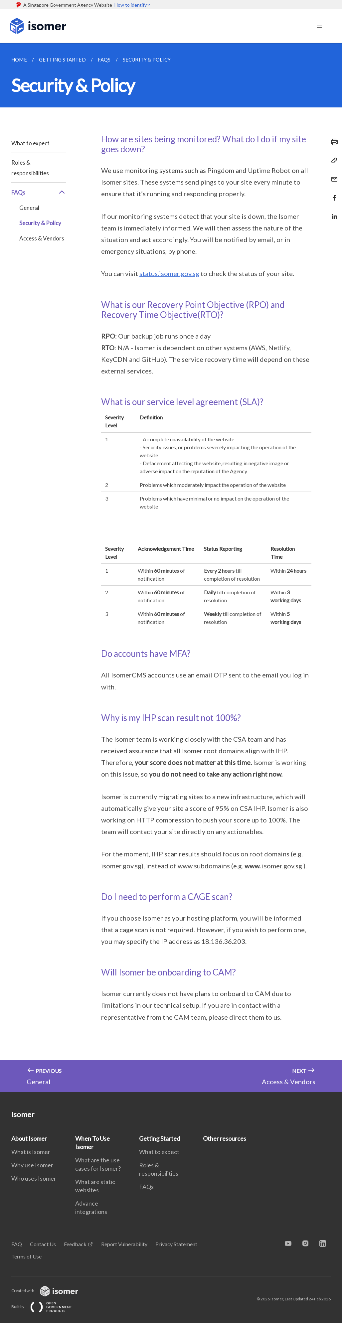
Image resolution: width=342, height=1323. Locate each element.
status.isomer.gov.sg (169, 273)
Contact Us (43, 1244)
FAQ (16, 1244)
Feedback (75, 1244)
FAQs (38, 192)
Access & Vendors (41, 238)
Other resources (224, 1138)
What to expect (30, 143)
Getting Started (159, 1138)
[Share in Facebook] (332, 194)
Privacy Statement (176, 1244)
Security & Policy (40, 223)
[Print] (332, 142)
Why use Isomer (32, 1165)
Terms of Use (26, 1256)
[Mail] (332, 175)
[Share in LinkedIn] (332, 212)
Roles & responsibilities (30, 168)
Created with (50, 1290)
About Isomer (29, 1138)
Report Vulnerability (124, 1244)
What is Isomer (30, 1151)
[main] (171, 567)
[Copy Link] (332, 161)
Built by (47, 1306)
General (29, 207)
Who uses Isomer (33, 1178)
